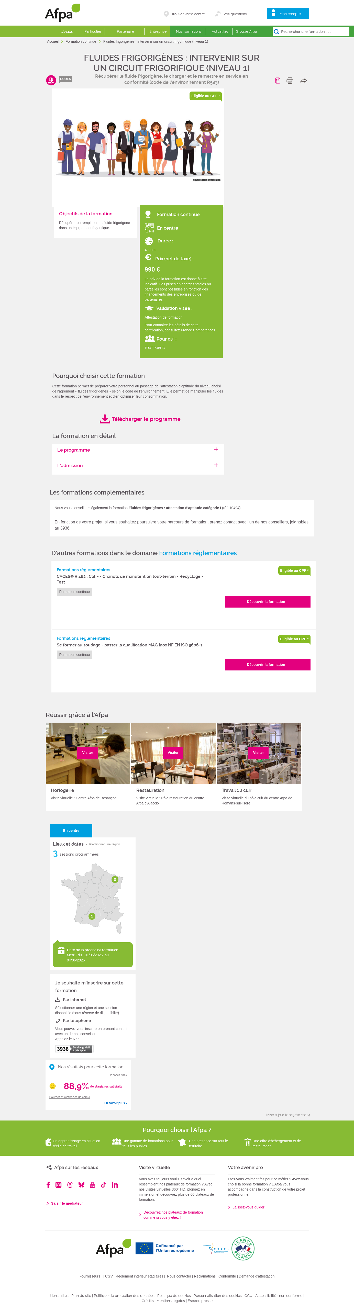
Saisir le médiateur (67, 1203)
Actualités (220, 31)
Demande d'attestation (257, 1276)
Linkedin (115, 1185)
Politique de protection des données (124, 1296)
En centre (71, 830)
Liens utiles (59, 1296)
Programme (278, 80)
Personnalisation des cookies (218, 1296)
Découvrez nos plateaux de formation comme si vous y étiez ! (173, 1214)
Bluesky (81, 1185)
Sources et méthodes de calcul (69, 1097)
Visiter (87, 752)
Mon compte (290, 14)
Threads (70, 1185)
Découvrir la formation (266, 602)
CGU (248, 1296)
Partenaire (125, 31)
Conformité (227, 1276)
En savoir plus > (115, 1103)
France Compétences (198, 330)
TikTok (103, 1185)
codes (65, 79)
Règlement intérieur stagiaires (139, 1276)
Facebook (48, 1185)
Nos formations (189, 31)
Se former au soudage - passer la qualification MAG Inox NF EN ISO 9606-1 (130, 645)
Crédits (148, 1301)
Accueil (53, 41)
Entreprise (158, 31)
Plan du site (81, 1296)
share (305, 80)
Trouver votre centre (188, 14)
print (291, 80)
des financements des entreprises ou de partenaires (176, 294)
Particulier (92, 31)
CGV (109, 1276)
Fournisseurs (90, 1276)
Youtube (92, 1185)
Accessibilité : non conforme (278, 1296)
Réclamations (205, 1276)
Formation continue (81, 41)
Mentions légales (171, 1301)
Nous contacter (179, 1276)
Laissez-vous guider (248, 1207)
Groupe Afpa (246, 31)
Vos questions (235, 14)
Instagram (58, 1185)
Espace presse (200, 1301)
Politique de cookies (174, 1296)
